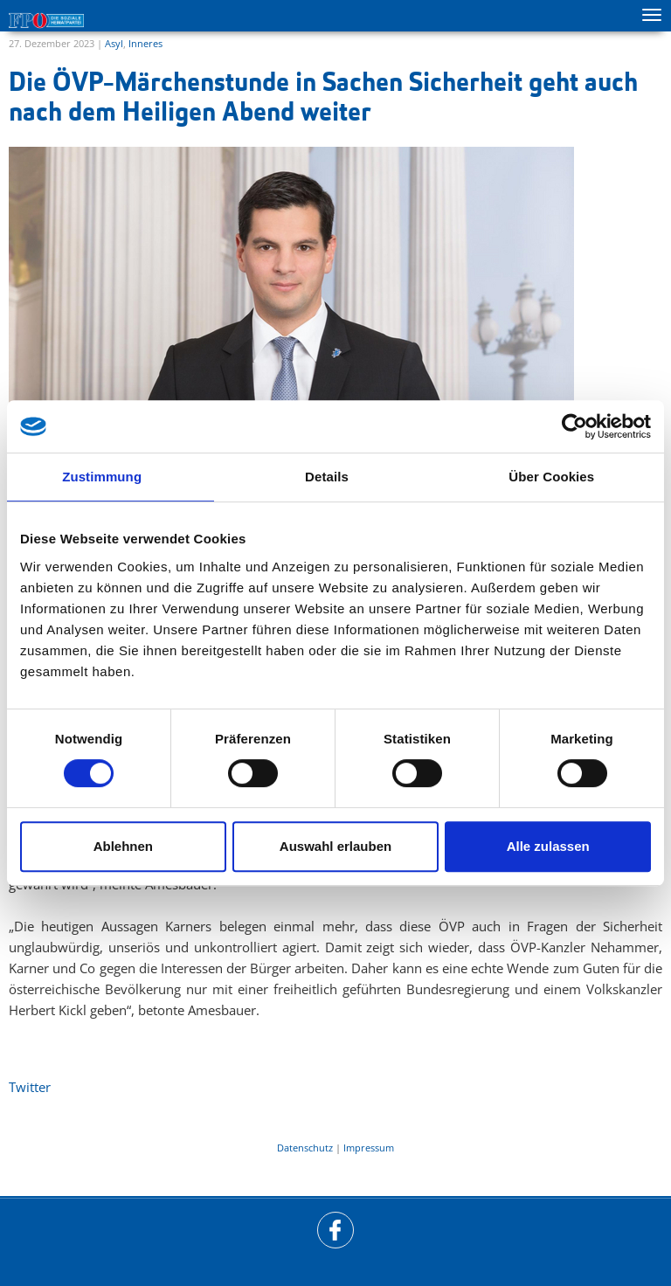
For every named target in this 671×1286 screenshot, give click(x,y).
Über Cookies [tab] (551, 476)
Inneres (145, 43)
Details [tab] (327, 476)
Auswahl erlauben (335, 846)
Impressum (368, 1147)
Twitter (30, 1087)
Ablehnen (123, 846)
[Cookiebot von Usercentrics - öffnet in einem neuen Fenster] (574, 426)
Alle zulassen (548, 846)
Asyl (114, 43)
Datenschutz (305, 1147)
